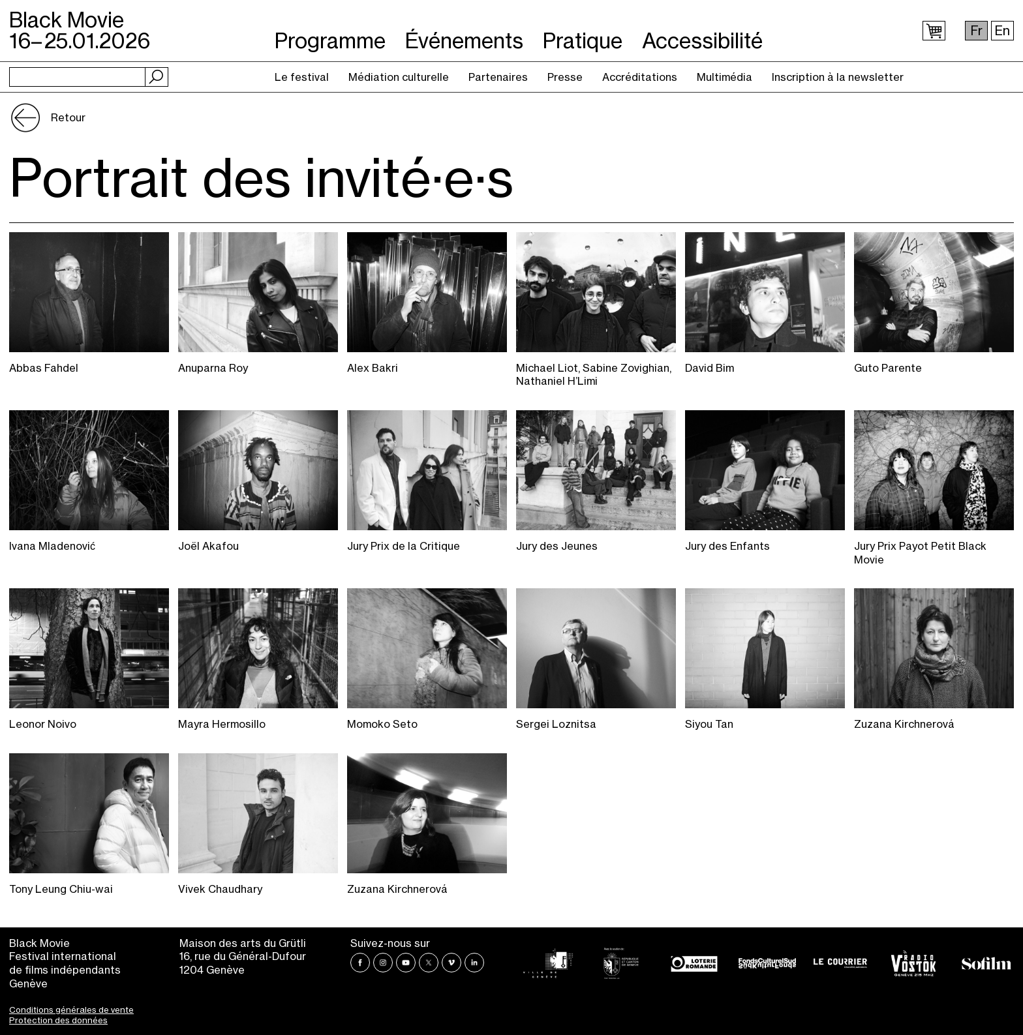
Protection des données (58, 1020)
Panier (934, 30)
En (1002, 30)
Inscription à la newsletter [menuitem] (838, 76)
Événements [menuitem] (464, 31)
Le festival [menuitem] (302, 76)
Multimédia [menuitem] (724, 76)
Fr (977, 30)
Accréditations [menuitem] (639, 76)
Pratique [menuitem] (582, 31)
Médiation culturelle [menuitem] (398, 76)
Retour (68, 117)
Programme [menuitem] (330, 31)
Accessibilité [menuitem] (702, 31)
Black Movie (80, 30)
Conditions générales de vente (71, 1009)
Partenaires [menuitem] (498, 76)
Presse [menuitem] (565, 76)
